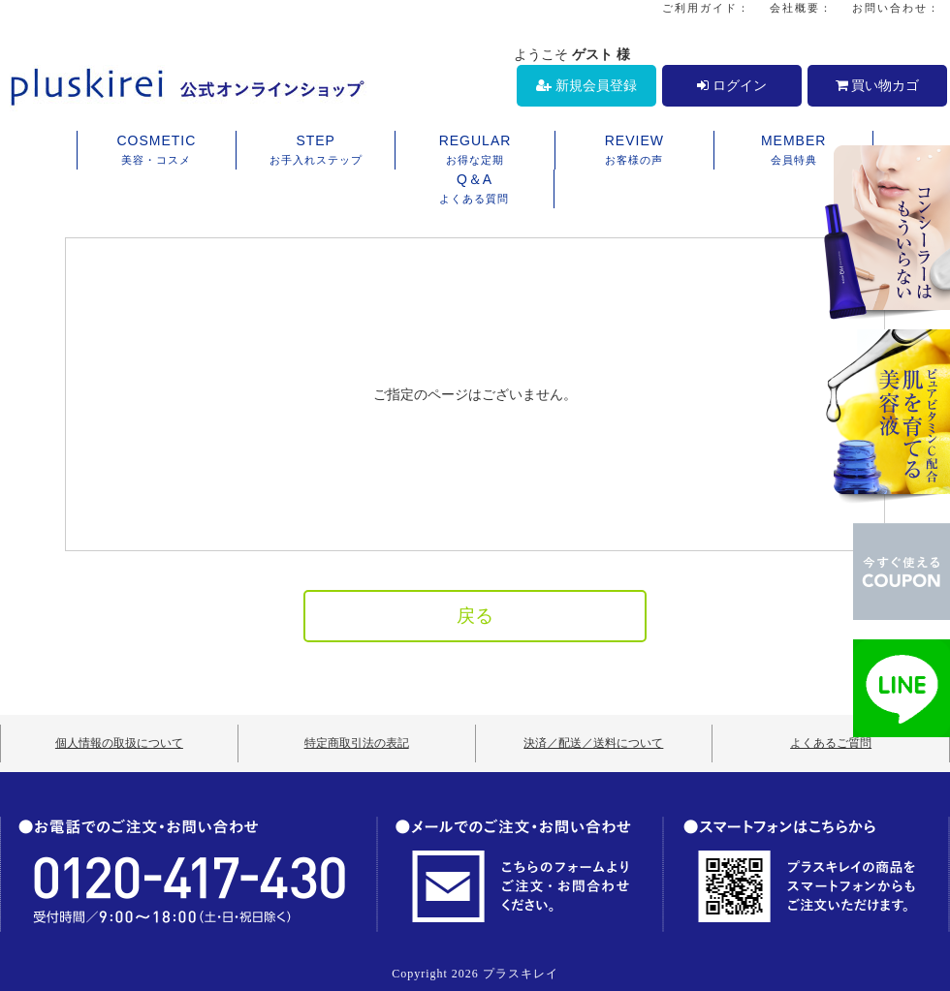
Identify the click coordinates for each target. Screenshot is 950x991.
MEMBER (793, 151)
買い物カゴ (878, 85)
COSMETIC (157, 151)
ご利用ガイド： (706, 8)
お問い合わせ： (896, 8)
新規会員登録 (586, 85)
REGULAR (475, 151)
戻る (475, 615)
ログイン (732, 85)
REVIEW (634, 151)
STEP (316, 151)
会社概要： (801, 8)
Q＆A (475, 189)
